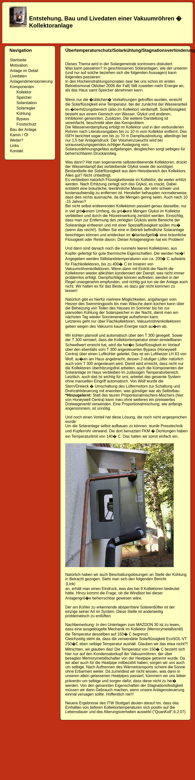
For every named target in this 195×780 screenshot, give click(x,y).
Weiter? (16, 140)
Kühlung (20, 113)
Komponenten (22, 87)
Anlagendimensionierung (31, 81)
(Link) (70, 584)
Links (14, 146)
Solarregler (22, 108)
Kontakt (16, 151)
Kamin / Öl (19, 135)
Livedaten (18, 76)
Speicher (21, 97)
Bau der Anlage (23, 129)
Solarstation (23, 103)
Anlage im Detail (24, 71)
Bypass (19, 119)
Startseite (18, 60)
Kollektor (21, 92)
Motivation (19, 65)
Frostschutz (23, 124)
